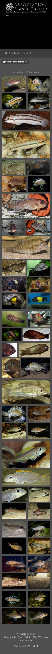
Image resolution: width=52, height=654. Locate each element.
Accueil (5, 53)
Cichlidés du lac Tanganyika (22, 53)
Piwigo (32, 633)
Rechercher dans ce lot (15, 61)
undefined (18, 72)
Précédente (32, 72)
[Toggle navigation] (7, 16)
